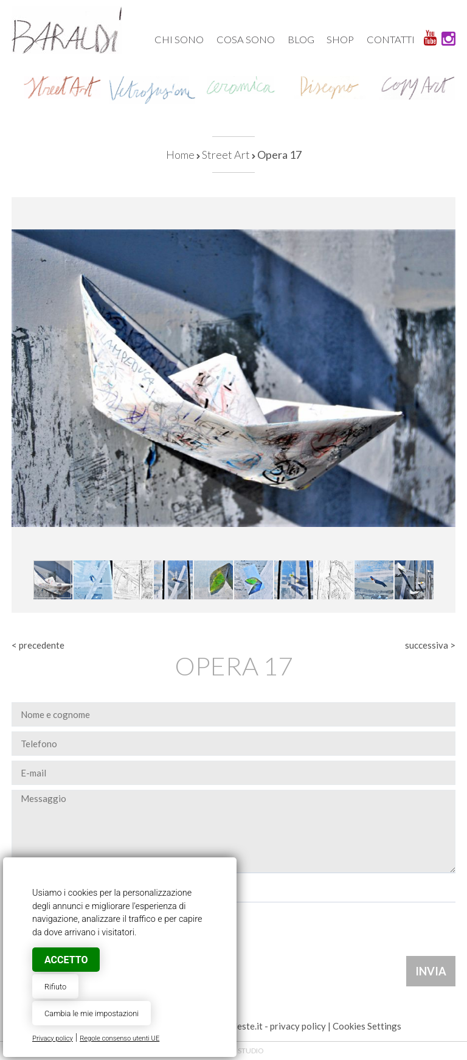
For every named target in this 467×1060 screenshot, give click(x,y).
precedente (41, 645)
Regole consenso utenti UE (119, 1038)
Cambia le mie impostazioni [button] (91, 1013)
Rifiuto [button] (55, 986)
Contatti (391, 39)
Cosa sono (245, 39)
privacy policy (298, 1025)
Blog (301, 39)
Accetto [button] (66, 960)
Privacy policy (52, 1038)
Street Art (226, 154)
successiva (426, 645)
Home (180, 154)
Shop (340, 39)
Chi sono (179, 39)
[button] (444, 208)
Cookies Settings (367, 1025)
